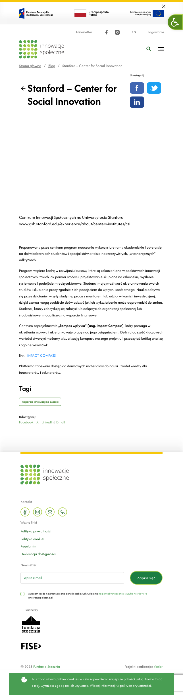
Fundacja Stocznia (46, 666)
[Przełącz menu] (161, 49)
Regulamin (28, 546)
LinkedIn (47, 422)
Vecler (158, 666)
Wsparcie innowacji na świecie (40, 402)
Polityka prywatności (35, 531)
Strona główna (30, 65)
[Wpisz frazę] (148, 49)
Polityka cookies (32, 538)
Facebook (26, 422)
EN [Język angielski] (134, 32)
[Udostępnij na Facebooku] (137, 88)
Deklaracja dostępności (38, 553)
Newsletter (84, 32)
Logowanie (156, 32)
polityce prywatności (135, 685)
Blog (51, 65)
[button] (175, 22)
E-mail (60, 422)
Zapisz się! (146, 578)
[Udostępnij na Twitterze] (154, 88)
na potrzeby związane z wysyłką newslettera (123, 593)
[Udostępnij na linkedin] (137, 102)
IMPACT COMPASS (41, 355)
